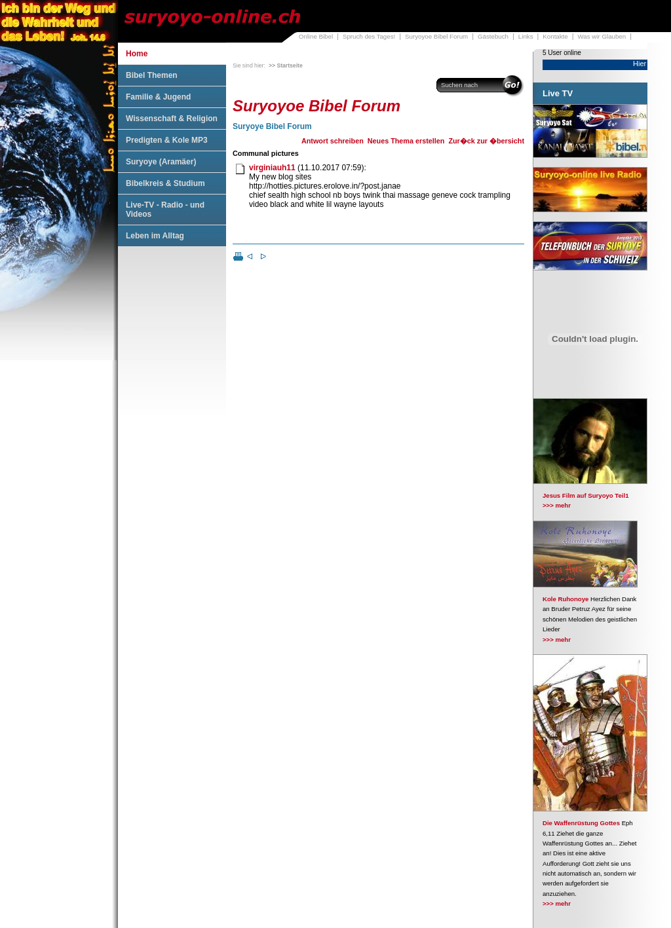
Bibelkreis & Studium (165, 183)
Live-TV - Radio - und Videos (165, 209)
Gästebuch (493, 36)
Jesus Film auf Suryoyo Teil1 (586, 495)
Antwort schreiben (332, 141)
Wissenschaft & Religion (172, 118)
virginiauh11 (272, 167)
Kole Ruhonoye (565, 599)
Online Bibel (316, 36)
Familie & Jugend (158, 97)
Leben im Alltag (155, 235)
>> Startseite (286, 65)
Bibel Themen (152, 75)
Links (525, 36)
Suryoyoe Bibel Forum (436, 36)
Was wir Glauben (602, 36)
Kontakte (555, 36)
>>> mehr (557, 505)
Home (136, 53)
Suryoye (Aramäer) (161, 161)
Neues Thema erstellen (406, 141)
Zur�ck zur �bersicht (486, 141)
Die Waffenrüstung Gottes (581, 822)
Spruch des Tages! (369, 36)
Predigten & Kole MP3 (167, 140)
